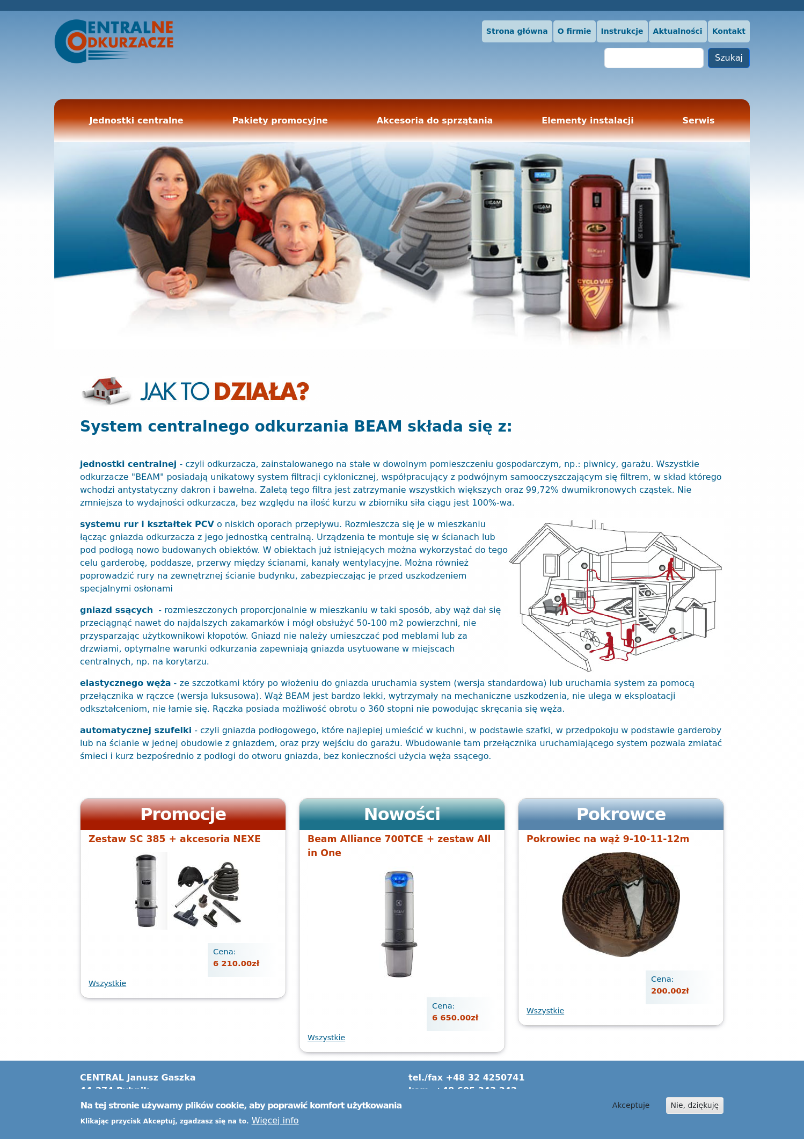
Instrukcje (622, 31)
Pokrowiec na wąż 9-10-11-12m (608, 839)
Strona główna (517, 31)
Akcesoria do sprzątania (435, 120)
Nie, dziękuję (695, 1107)
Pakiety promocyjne (280, 120)
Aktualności (678, 31)
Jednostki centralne (136, 120)
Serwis (698, 120)
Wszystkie (107, 983)
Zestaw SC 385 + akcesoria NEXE (175, 839)
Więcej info (275, 1123)
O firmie (574, 31)
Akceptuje (631, 1107)
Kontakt (728, 31)
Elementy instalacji (587, 120)
